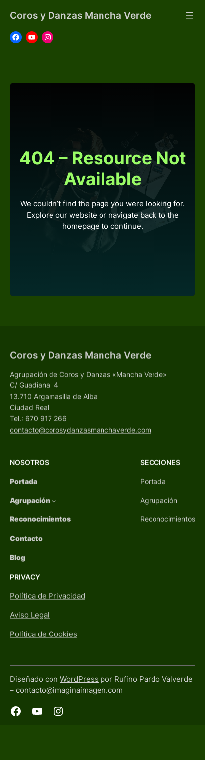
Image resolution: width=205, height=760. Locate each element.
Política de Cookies (43, 642)
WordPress (79, 679)
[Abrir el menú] (189, 16)
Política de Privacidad (47, 604)
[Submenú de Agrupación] (54, 509)
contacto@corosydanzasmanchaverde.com (80, 438)
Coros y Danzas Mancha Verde (80, 15)
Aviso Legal (30, 624)
